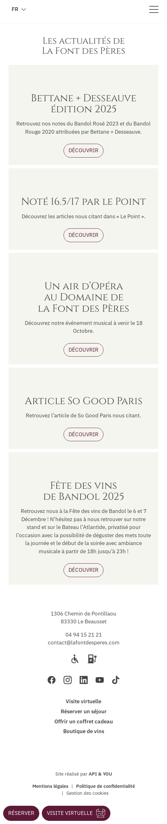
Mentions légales (50, 786)
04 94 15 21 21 (83, 634)
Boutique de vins (83, 731)
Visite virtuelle (83, 701)
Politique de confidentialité (105, 786)
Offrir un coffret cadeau (83, 721)
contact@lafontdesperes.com (84, 642)
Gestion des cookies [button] (87, 793)
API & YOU (100, 774)
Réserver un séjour (84, 711)
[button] (21, 813)
